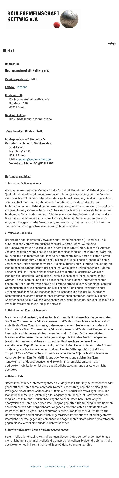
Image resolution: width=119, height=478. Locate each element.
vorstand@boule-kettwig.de (33, 159)
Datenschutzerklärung (55, 466)
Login (112, 43)
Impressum (35, 466)
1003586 (21, 87)
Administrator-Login (79, 466)
